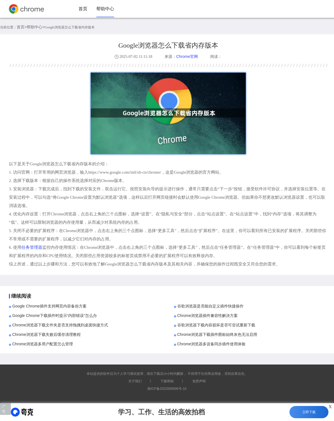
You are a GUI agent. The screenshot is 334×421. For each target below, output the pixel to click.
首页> (22, 27)
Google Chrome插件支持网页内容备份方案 (49, 306)
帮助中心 (105, 8)
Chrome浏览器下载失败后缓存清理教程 (46, 334)
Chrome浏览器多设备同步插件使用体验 (211, 344)
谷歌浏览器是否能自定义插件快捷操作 (210, 306)
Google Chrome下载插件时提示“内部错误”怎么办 (54, 315)
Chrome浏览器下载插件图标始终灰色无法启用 (217, 334)
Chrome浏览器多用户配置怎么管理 (42, 344)
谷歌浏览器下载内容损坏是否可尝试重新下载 (216, 325)
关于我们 (135, 381)
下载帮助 (167, 381)
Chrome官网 (187, 56)
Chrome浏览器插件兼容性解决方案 (207, 315)
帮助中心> (36, 27)
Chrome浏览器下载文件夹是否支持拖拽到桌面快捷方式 (60, 325)
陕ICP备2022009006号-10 (167, 389)
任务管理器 (31, 247)
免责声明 (199, 381)
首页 (82, 8)
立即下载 (309, 412)
